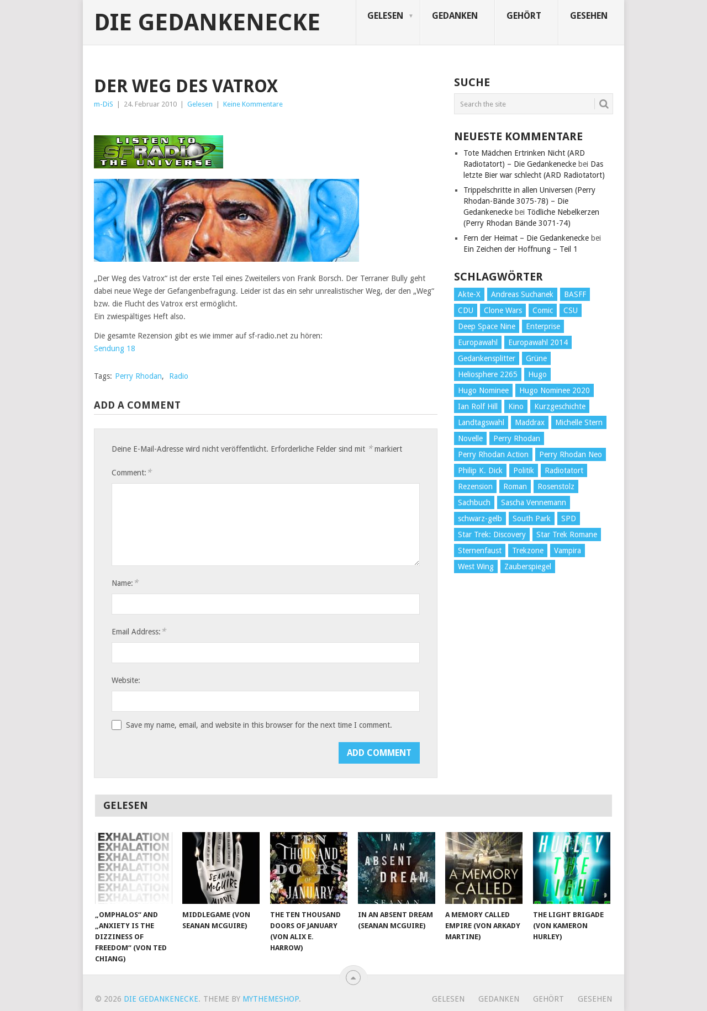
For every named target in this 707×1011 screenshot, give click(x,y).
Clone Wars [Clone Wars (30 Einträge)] (503, 310)
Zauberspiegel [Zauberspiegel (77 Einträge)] (527, 566)
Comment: (131, 472)
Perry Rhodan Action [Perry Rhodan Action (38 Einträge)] (493, 454)
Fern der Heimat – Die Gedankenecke (526, 238)
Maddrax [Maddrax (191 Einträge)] (530, 422)
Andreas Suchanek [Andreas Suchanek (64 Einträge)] (522, 294)
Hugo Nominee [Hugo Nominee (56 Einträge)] (483, 390)
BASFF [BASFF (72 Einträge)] (575, 294)
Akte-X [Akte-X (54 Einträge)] (469, 294)
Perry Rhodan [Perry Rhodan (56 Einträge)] (516, 438)
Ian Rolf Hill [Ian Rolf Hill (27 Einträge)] (478, 406)
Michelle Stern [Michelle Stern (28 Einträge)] (579, 422)
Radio (178, 376)
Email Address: (139, 631)
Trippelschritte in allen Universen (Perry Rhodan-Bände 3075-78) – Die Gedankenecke (529, 201)
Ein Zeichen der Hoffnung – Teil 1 (520, 249)
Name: (125, 583)
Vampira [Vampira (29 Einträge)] (567, 550)
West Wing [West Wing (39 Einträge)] (476, 566)
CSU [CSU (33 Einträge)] (570, 310)
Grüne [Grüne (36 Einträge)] (536, 358)
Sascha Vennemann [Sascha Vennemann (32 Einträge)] (533, 502)
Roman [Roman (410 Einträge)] (515, 486)
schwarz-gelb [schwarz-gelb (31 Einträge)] (480, 518)
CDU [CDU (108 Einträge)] (465, 310)
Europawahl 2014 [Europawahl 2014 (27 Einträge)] (538, 342)
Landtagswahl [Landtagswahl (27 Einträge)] (481, 422)
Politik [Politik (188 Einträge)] (523, 470)
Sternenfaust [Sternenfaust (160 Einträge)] (480, 550)
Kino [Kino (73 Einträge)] (516, 406)
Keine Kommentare (253, 104)
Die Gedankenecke (207, 22)
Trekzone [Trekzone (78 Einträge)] (528, 550)
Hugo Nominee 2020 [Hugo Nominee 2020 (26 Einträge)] (554, 390)
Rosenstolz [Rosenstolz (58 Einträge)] (555, 486)
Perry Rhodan (138, 376)
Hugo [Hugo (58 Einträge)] (537, 374)
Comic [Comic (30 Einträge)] (542, 310)
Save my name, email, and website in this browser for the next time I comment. (259, 725)
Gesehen (589, 15)
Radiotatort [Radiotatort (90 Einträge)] (564, 470)
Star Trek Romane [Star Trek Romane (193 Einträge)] (566, 534)
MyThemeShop (270, 998)
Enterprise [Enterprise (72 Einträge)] (543, 326)
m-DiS (103, 104)
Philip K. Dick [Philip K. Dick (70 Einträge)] (480, 470)
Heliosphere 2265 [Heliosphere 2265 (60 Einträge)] (488, 374)
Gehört (523, 15)
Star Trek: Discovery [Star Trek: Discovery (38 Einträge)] (492, 534)
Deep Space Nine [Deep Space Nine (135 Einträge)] (486, 326)
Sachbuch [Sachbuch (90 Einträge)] (474, 502)
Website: (126, 680)
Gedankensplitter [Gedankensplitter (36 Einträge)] (486, 358)
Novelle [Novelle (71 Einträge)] (470, 438)
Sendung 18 (114, 348)
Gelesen (385, 15)
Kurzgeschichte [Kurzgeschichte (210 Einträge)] (559, 406)
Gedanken (455, 15)
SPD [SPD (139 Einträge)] (568, 518)
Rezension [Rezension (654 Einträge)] (475, 486)
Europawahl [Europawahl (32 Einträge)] (478, 342)
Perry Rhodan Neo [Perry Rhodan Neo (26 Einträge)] (570, 454)
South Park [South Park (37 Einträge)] (532, 518)
